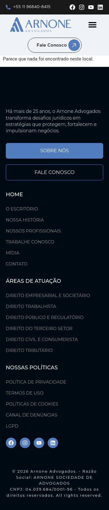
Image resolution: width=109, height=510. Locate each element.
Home (14, 194)
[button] (92, 24)
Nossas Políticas (32, 367)
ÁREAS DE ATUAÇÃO (33, 281)
